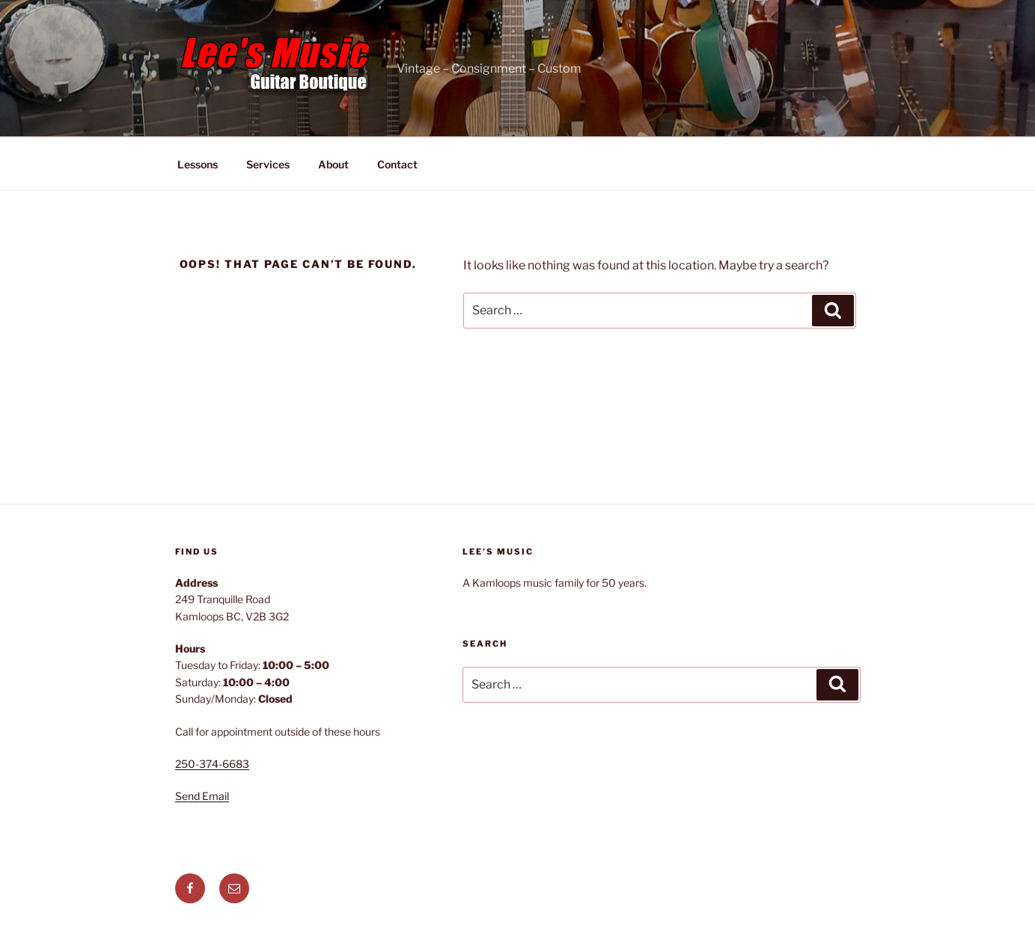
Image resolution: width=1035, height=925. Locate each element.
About (333, 164)
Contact (397, 164)
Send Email (202, 796)
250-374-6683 (212, 763)
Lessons (197, 164)
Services (268, 164)
